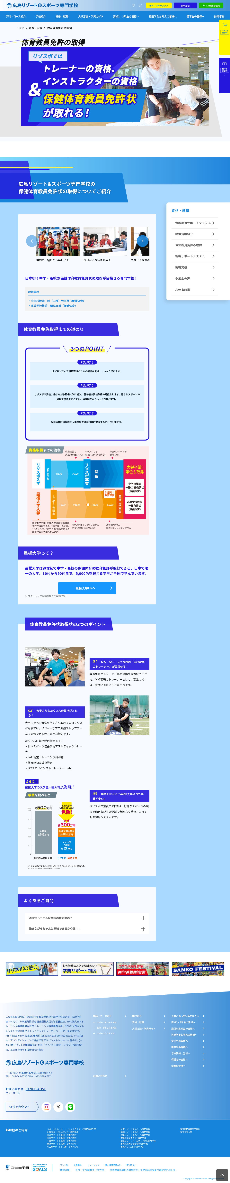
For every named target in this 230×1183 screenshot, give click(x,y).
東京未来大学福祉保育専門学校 (134, 1142)
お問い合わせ (100, 1074)
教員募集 (78, 1162)
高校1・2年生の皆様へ (126, 16)
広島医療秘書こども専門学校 (133, 1136)
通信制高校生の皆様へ (183, 1026)
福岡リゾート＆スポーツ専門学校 (135, 1130)
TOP (21, 28)
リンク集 (64, 1162)
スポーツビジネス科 (105, 1031)
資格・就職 (62, 16)
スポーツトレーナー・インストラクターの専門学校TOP (71, 1127)
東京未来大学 (186, 1130)
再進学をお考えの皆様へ (163, 16)
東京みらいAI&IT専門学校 (132, 1145)
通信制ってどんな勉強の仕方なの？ (51, 916)
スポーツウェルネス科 (106, 1026)
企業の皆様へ (178, 1064)
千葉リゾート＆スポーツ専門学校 (61, 1139)
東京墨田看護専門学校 (190, 1127)
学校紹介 (41, 16)
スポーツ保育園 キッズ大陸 (86, 1166)
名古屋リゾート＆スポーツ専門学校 (62, 1145)
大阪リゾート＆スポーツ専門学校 (135, 1127)
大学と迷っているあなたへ (185, 1014)
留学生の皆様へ (195, 16)
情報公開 (64, 1166)
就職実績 (177, 261)
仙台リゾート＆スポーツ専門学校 (61, 1133)
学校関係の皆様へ (180, 1051)
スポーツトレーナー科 (106, 1020)
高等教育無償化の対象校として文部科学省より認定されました (130, 1166)
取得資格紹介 (179, 232)
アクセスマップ (134, 5)
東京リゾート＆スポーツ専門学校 (61, 1136)
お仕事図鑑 (178, 280)
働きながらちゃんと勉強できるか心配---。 (55, 927)
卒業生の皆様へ (179, 1045)
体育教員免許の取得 (183, 241)
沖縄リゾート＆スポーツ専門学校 (135, 1133)
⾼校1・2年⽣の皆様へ (183, 1020)
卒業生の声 (178, 270)
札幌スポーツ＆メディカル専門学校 (62, 1130)
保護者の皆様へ (179, 1057)
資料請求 (185, 5)
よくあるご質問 (141, 5)
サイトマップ (93, 1162)
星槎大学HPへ (87, 587)
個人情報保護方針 (113, 1162)
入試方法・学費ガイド (90, 16)
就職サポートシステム (184, 251)
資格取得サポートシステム (187, 222)
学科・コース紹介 (16, 16)
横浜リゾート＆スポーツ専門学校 (61, 1142)
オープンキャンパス (158, 5)
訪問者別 (219, 16)
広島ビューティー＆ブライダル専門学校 (138, 1139)
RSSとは (130, 1162)
